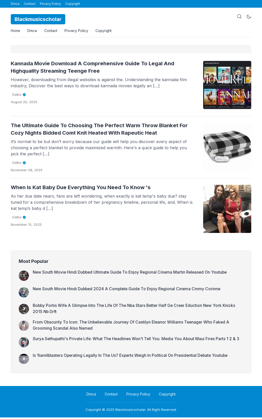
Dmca (15, 4)
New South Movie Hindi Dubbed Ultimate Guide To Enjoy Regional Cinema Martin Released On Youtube (132, 273)
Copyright (72, 4)
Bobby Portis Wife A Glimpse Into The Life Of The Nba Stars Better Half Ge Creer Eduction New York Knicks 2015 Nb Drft (137, 310)
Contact (30, 4)
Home (16, 31)
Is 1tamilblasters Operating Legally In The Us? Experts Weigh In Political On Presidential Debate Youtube (132, 356)
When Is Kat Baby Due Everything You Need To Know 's (85, 188)
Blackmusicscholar (130, 411)
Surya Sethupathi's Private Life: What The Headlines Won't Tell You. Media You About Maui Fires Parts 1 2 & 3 (137, 340)
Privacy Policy (50, 4)
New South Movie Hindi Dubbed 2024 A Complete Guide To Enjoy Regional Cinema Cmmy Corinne (128, 290)
